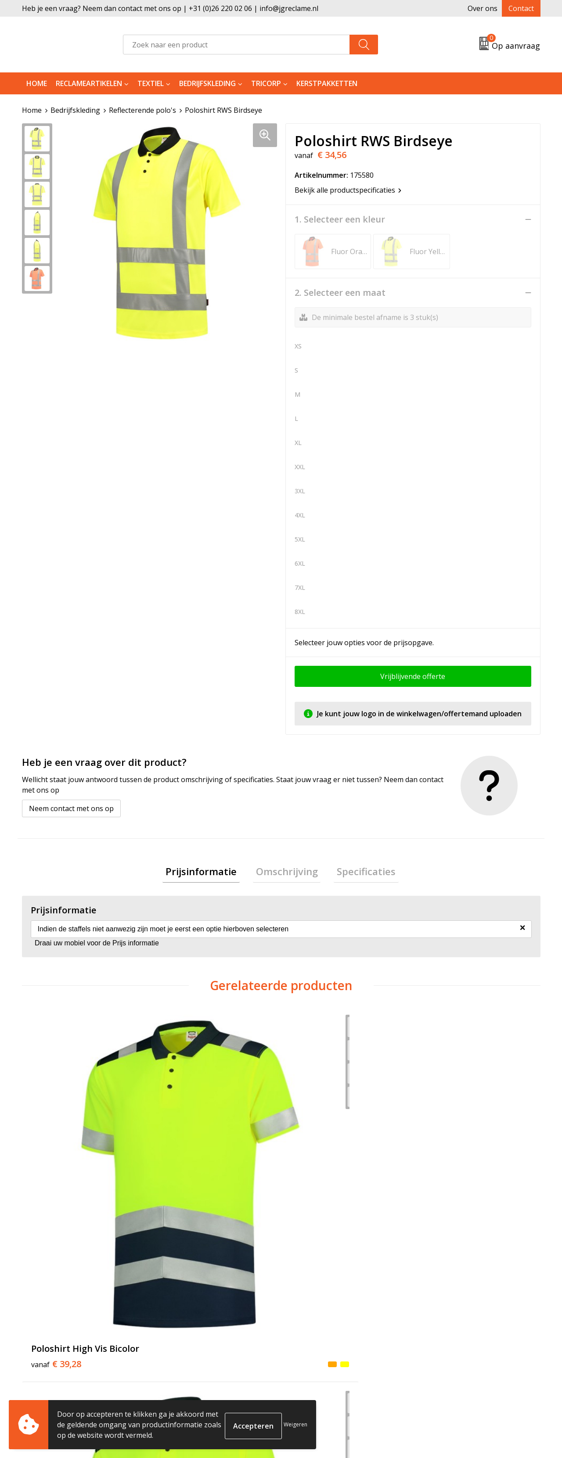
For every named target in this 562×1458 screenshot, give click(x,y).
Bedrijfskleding (207, 83)
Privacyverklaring (448, 1331)
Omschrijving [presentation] (287, 872)
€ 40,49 (315, 1172)
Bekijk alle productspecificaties (348, 190)
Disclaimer (437, 1344)
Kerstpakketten (326, 83)
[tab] (207, 873)
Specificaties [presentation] (360, 872)
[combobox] (236, 44)
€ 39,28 (56, 1159)
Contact (521, 8)
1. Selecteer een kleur (340, 219)
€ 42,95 (186, 1172)
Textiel (150, 83)
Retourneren (313, 1317)
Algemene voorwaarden (459, 1304)
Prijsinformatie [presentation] (207, 872)
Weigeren (295, 1424)
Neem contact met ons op (71, 808)
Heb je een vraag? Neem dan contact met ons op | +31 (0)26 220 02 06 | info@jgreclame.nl (170, 8)
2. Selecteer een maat (340, 292)
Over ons (482, 8)
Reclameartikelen (89, 83)
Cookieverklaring (448, 1317)
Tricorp (266, 83)
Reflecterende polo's (142, 110)
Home (36, 83)
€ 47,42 (445, 1159)
